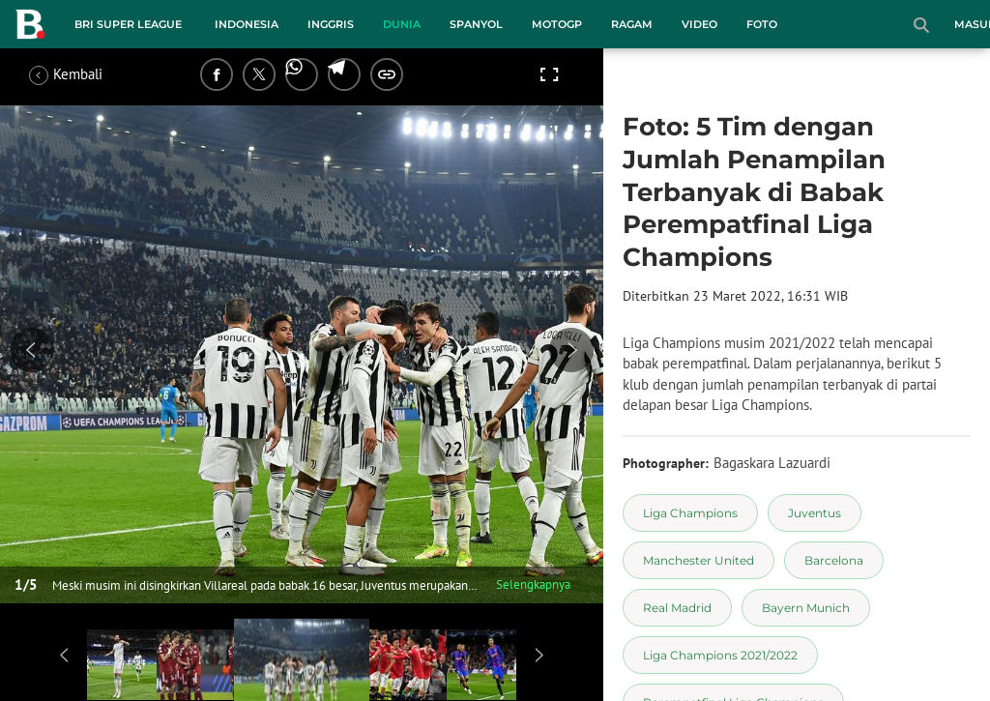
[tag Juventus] (814, 513)
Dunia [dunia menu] (402, 24)
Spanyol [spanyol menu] (476, 24)
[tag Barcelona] (834, 560)
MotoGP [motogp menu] (557, 24)
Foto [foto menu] (761, 24)
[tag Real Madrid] (677, 608)
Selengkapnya (533, 584)
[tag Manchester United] (698, 560)
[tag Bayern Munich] (806, 608)
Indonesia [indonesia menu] (246, 24)
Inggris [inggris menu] (330, 24)
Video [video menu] (699, 24)
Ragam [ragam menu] (632, 24)
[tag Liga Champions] (690, 513)
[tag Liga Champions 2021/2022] (720, 655)
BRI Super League (128, 24)
